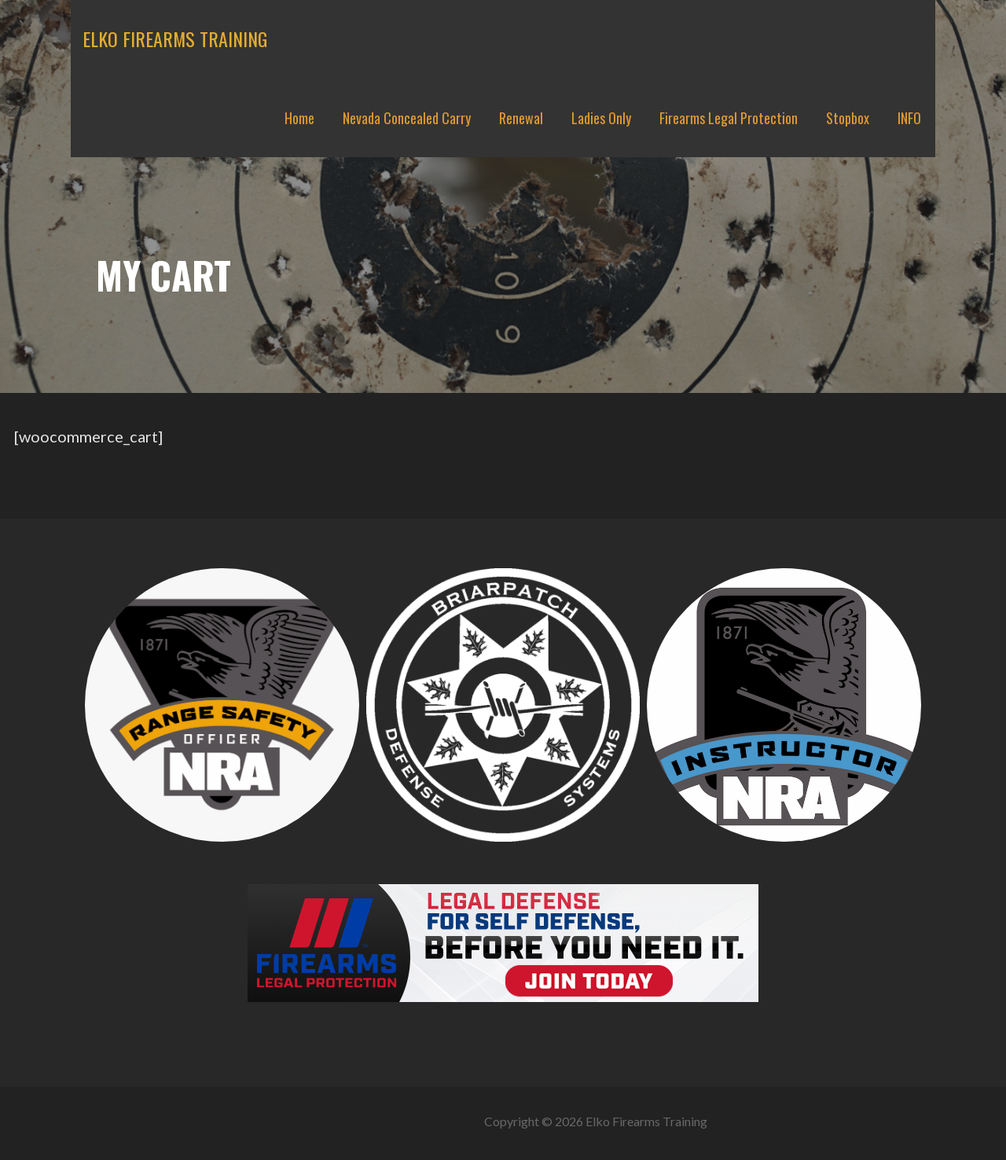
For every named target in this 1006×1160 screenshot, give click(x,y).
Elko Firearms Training (175, 38)
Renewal (521, 118)
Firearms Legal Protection (728, 118)
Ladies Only (601, 118)
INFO (909, 118)
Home (299, 118)
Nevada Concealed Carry (407, 118)
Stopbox (847, 118)
